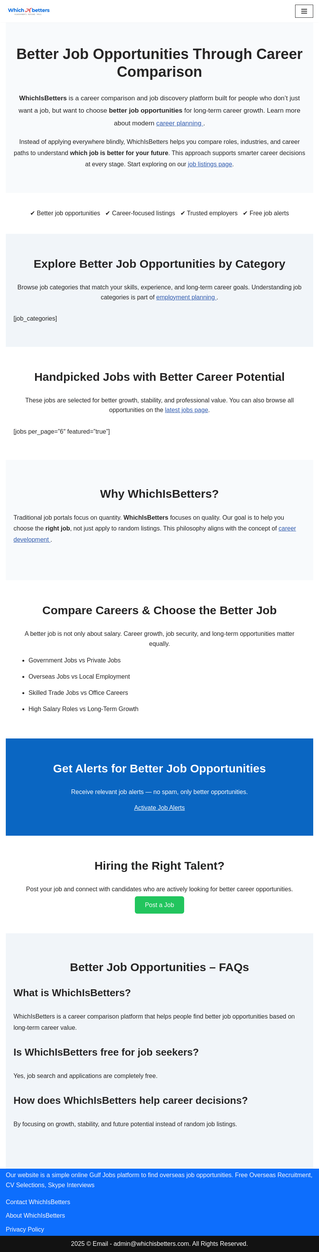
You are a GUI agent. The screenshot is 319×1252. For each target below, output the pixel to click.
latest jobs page (186, 410)
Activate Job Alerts (159, 807)
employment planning (186, 297)
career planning (179, 123)
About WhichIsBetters (35, 1215)
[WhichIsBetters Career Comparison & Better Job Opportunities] (29, 11)
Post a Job (159, 905)
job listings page (210, 164)
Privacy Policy (25, 1229)
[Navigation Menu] (304, 11)
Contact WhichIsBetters (38, 1202)
